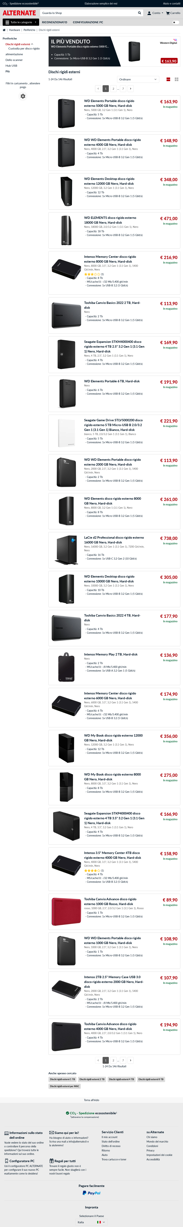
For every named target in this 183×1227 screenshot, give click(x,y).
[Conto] (155, 12)
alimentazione (14, 54)
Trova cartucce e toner (114, 1159)
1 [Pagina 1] (106, 88)
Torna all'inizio (91, 1100)
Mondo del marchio (157, 1141)
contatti (176, 3)
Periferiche (29, 29)
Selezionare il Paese (91, 1216)
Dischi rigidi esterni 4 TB (121, 1079)
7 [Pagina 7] (123, 88)
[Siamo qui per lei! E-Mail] (69, 1132)
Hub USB (11, 65)
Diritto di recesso (111, 1145)
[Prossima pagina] (131, 88)
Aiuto (166, 3)
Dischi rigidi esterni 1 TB (62, 1079)
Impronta (91, 1207)
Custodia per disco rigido (24, 48)
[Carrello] (173, 12)
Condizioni (152, 1145)
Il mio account (109, 1137)
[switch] (175, 22)
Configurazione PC (88, 22)
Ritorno (106, 1150)
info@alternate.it (78, 1141)
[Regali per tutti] (69, 1161)
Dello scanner (14, 59)
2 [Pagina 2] (113, 88)
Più (8, 71)
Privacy (150, 1150)
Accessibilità (153, 1159)
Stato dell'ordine (111, 1141)
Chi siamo (152, 1137)
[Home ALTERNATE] (19, 13)
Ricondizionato (54, 22)
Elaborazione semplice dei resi (101, 3)
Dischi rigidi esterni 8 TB (151, 1079)
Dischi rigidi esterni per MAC (64, 1086)
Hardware (14, 29)
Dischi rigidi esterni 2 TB (92, 1079)
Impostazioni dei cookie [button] (159, 1154)
